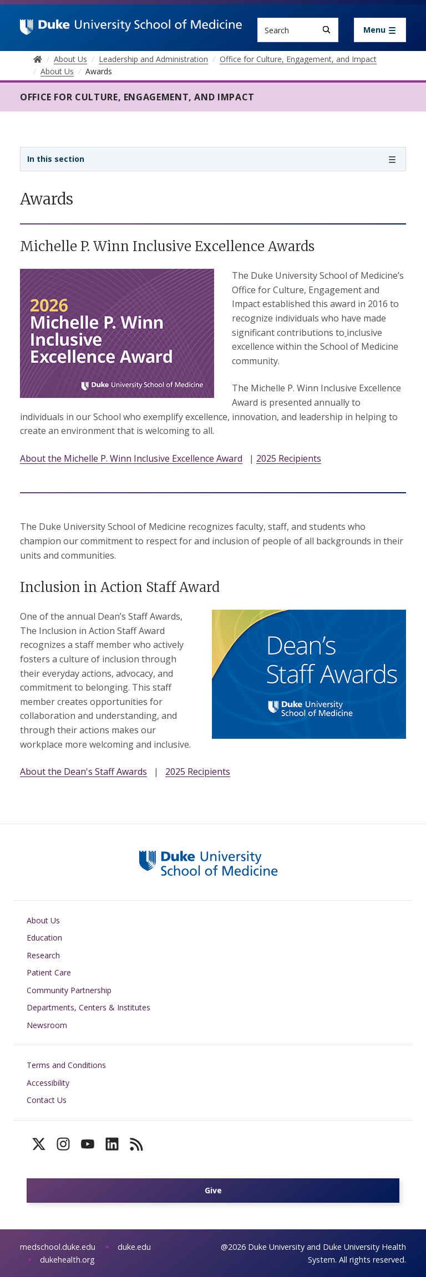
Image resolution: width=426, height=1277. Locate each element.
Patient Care (49, 972)
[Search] (326, 30)
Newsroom (47, 1025)
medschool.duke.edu (57, 1247)
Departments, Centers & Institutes (88, 1007)
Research (43, 955)
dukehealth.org (67, 1259)
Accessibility (48, 1082)
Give (213, 1190)
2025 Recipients (288, 458)
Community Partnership (69, 990)
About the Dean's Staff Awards (83, 771)
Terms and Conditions (66, 1065)
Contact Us (47, 1100)
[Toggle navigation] (380, 30)
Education (44, 937)
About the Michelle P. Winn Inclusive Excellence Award (131, 458)
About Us (43, 920)
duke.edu (134, 1247)
